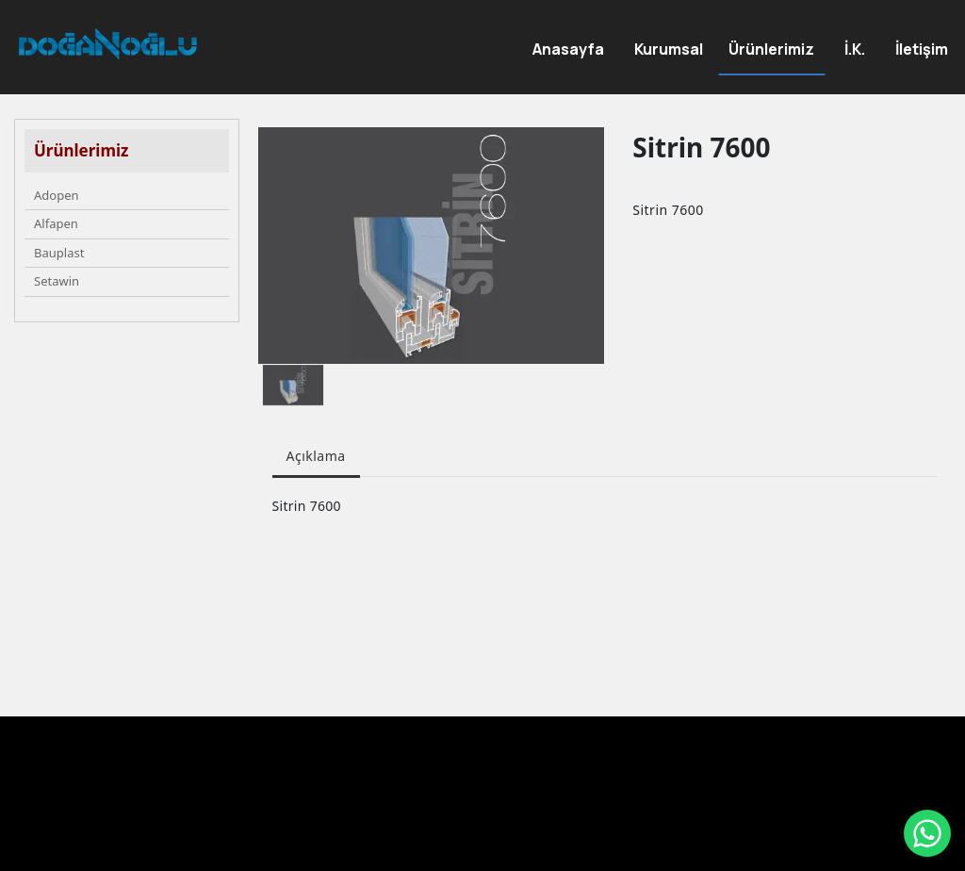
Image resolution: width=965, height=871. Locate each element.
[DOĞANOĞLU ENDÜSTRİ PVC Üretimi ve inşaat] (108, 44)
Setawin (56, 280)
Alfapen (56, 223)
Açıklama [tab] (316, 456)
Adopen (56, 195)
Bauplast (59, 252)
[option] (431, 245)
